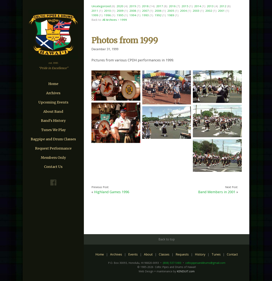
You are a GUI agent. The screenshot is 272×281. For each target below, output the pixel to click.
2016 (172, 6)
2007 (145, 10)
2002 (208, 10)
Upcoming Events (53, 102)
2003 (196, 10)
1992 (158, 15)
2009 (120, 10)
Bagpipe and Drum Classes (53, 139)
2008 (132, 10)
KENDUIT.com (186, 271)
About (148, 254)
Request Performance (53, 148)
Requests (182, 254)
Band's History (53, 120)
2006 (158, 10)
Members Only (53, 157)
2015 (185, 6)
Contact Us (53, 166)
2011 (94, 10)
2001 (221, 10)
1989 (170, 15)
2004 (183, 10)
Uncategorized (101, 6)
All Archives (109, 20)
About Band (53, 111)
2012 (222, 6)
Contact (232, 254)
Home (53, 84)
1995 (120, 15)
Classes (164, 254)
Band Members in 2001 (216, 192)
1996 (107, 15)
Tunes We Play (53, 130)
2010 (107, 10)
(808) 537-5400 (172, 263)
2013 (210, 6)
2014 (197, 6)
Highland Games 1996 (111, 192)
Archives (53, 93)
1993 (145, 15)
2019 (132, 6)
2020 (120, 6)
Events (133, 254)
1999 (94, 15)
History (200, 254)
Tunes (216, 254)
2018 (145, 6)
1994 (132, 15)
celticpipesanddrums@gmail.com (205, 263)
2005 (170, 10)
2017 (159, 6)
